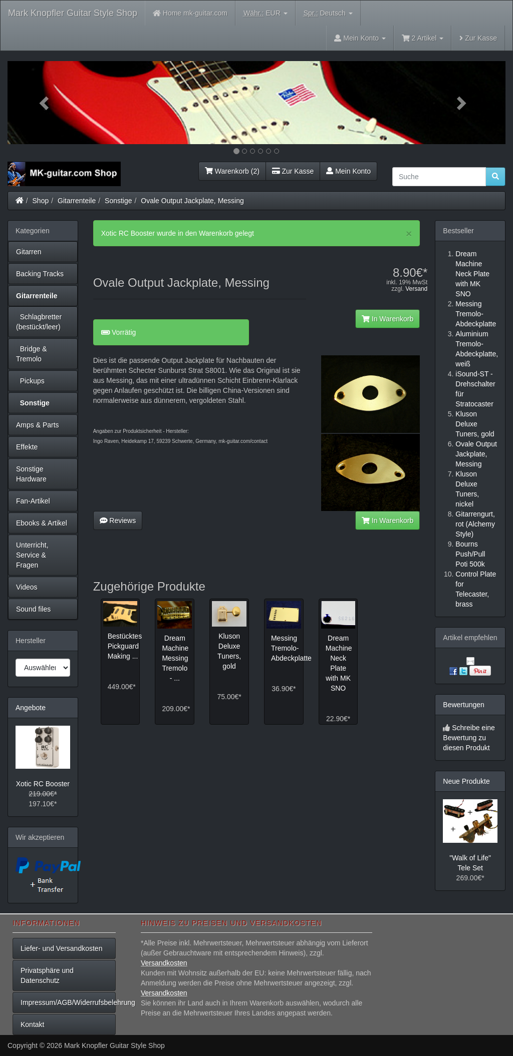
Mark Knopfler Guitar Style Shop (72, 13)
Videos (27, 587)
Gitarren (29, 252)
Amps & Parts (37, 425)
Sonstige (118, 201)
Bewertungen (463, 705)
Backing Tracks (40, 274)
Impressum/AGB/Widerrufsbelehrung (68, 1002)
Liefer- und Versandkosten (61, 948)
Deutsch (328, 13)
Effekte (27, 447)
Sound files (33, 609)
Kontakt (32, 1024)
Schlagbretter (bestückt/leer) (39, 322)
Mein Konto (348, 171)
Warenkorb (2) (232, 171)
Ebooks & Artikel (41, 523)
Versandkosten (164, 963)
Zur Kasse (478, 38)
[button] (45, 102)
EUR (265, 13)
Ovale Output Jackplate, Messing (192, 201)
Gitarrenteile (77, 201)
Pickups (30, 381)
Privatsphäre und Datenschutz (47, 975)
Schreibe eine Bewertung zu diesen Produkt (469, 738)
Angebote (31, 708)
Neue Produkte (466, 781)
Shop (41, 201)
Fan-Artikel (33, 501)
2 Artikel (422, 38)
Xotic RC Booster (43, 784)
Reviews (118, 520)
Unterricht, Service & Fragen (32, 555)
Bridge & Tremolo (31, 354)
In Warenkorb (387, 319)
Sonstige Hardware (31, 474)
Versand (416, 288)
